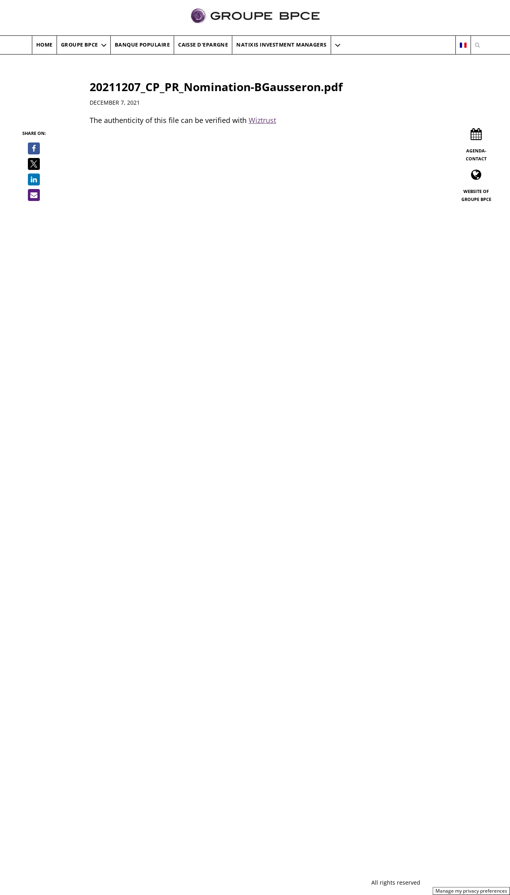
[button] (337, 45)
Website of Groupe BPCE (476, 195)
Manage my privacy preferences (471, 890)
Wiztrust (262, 120)
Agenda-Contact (476, 155)
